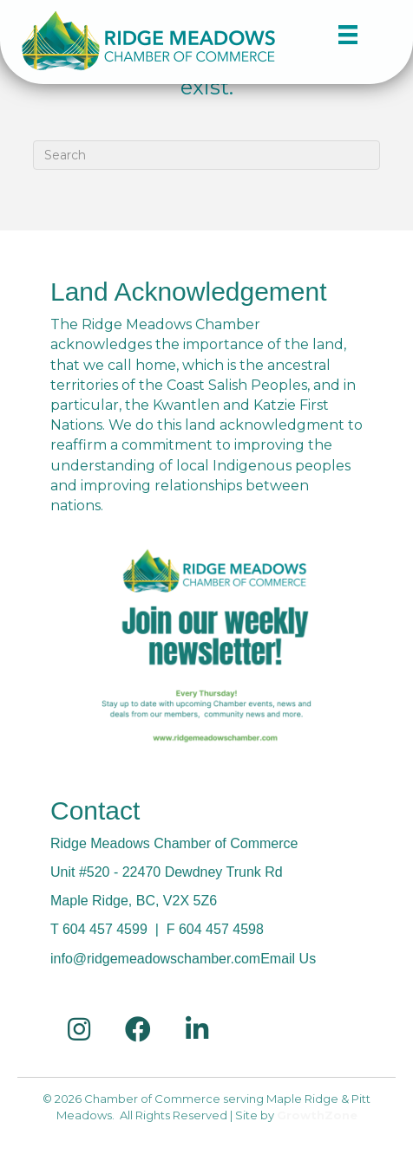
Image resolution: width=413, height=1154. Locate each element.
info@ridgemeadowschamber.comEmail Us (183, 958)
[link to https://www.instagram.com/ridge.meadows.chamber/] (79, 1029)
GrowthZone (317, 1115)
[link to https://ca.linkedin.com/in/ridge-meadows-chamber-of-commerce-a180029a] (197, 1029)
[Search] (206, 155)
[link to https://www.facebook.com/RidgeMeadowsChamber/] (138, 1029)
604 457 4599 (105, 929)
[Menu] (340, 34)
